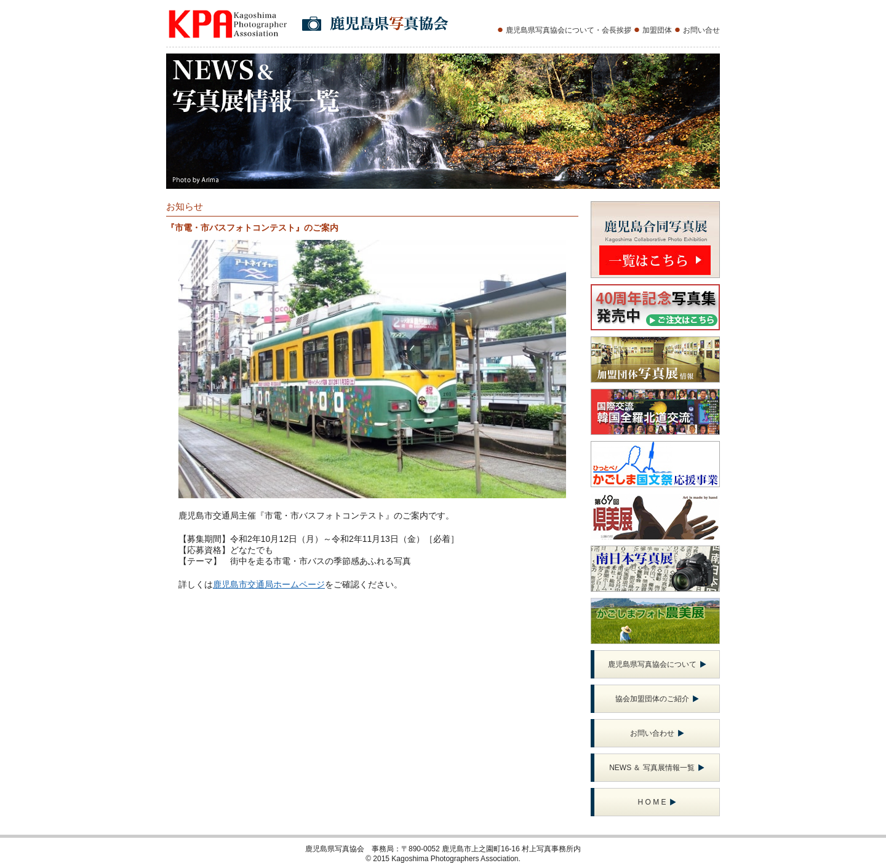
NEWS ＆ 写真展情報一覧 (656, 767)
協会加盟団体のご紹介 (657, 698)
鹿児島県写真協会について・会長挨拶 (568, 30)
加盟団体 (657, 30)
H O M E (656, 802)
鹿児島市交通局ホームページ (269, 584)
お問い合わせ (657, 733)
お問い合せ (701, 30)
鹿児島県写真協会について (657, 664)
